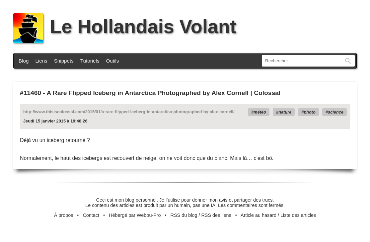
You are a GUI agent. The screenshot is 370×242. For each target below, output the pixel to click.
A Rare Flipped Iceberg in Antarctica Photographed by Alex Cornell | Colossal (163, 92)
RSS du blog (184, 215)
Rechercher (348, 61)
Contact (91, 215)
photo (310, 112)
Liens (41, 61)
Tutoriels (90, 61)
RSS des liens (216, 215)
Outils (112, 61)
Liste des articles (298, 215)
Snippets (64, 61)
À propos (63, 215)
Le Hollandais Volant (124, 26)
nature (284, 112)
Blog (24, 61)
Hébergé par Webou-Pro (135, 215)
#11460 (30, 92)
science (335, 112)
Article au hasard (258, 215)
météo (260, 112)
